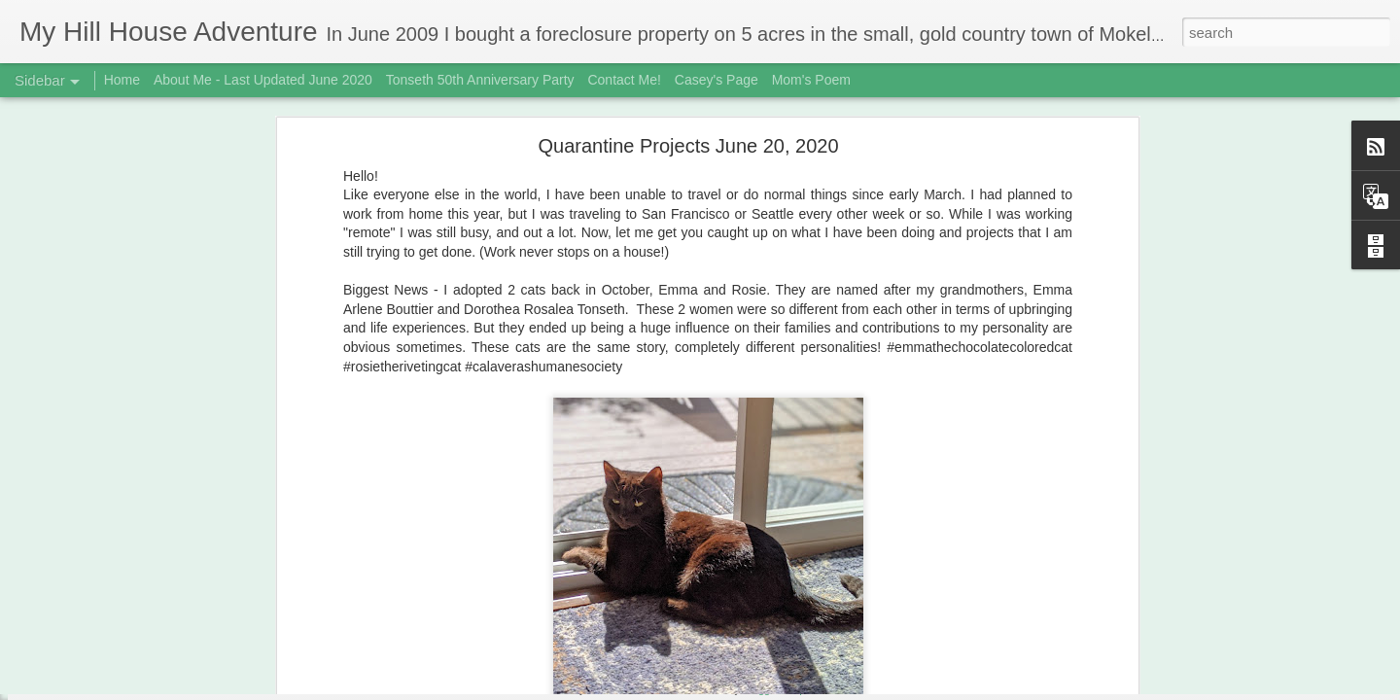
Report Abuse (818, 689)
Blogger (761, 689)
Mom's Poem (811, 80)
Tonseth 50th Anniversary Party (480, 80)
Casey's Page (716, 80)
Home (122, 80)
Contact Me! (623, 80)
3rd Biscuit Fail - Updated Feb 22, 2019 (149, 643)
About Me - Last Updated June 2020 (263, 80)
